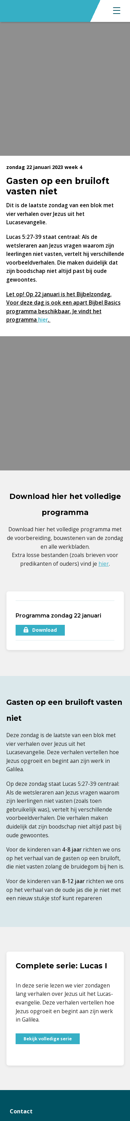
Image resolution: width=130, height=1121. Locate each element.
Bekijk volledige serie (48, 1039)
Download (40, 630)
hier (43, 319)
